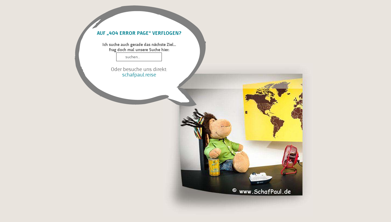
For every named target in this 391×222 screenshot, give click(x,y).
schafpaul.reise (139, 75)
